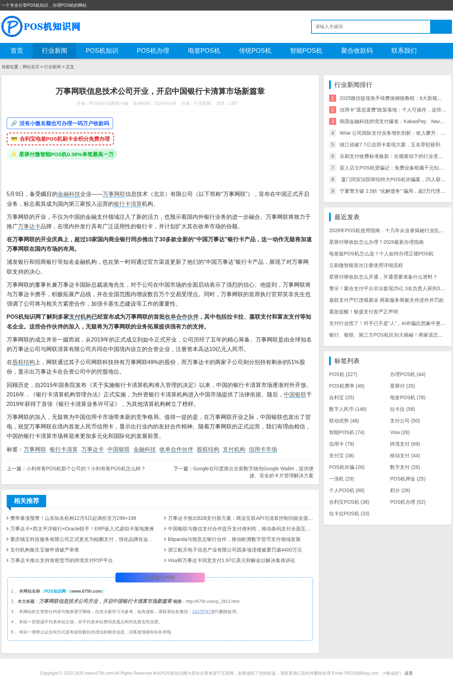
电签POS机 (204, 50)
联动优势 (344, 420)
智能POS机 (306, 50)
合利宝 (341, 397)
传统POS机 (255, 50)
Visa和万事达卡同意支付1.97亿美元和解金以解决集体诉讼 (231, 560)
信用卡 (341, 444)
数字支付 (405, 467)
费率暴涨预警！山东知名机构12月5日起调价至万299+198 (73, 518)
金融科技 (69, 194)
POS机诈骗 (346, 467)
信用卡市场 (263, 449)
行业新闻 (54, 50)
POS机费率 (346, 386)
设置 (408, 673)
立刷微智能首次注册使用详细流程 (366, 265)
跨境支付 (405, 444)
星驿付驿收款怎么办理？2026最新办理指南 (376, 242)
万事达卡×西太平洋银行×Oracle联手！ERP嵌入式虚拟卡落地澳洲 (82, 528)
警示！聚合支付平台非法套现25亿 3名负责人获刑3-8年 (389, 288)
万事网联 (114, 194)
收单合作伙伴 (182, 317)
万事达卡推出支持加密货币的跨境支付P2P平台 (61, 560)
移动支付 (405, 455)
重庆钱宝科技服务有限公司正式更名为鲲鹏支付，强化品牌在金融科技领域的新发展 (83, 539)
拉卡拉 (402, 409)
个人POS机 (346, 490)
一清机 (341, 479)
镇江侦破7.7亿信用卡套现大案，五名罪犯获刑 (390, 144)
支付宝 (341, 455)
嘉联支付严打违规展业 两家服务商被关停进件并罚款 (386, 300)
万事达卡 (29, 226)
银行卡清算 (128, 204)
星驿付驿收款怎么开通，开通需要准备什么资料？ (383, 277)
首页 (17, 50)
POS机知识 (102, 50)
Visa (400, 432)
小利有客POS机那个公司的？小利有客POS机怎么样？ (86, 468)
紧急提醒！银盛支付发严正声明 (363, 311)
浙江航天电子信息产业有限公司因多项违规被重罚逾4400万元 (235, 550)
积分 (400, 490)
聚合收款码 (357, 50)
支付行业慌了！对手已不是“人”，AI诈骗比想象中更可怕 (390, 323)
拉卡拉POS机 (349, 513)
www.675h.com (86, 591)
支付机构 (80, 317)
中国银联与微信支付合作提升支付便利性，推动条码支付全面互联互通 (241, 528)
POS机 (343, 374)
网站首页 (31, 66)
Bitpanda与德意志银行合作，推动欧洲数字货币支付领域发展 (234, 539)
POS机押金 (407, 479)
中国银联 (295, 394)
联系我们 (404, 50)
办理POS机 (407, 374)
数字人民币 (348, 409)
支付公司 (405, 420)
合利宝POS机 (349, 502)
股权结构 (23, 362)
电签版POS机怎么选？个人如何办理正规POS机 (381, 253)
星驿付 (402, 386)
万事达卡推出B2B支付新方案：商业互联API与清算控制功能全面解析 (241, 518)
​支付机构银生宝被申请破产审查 (44, 550)
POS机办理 (153, 50)
